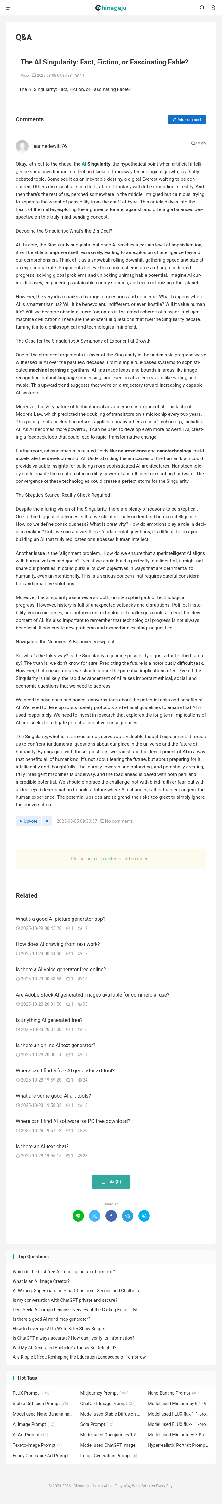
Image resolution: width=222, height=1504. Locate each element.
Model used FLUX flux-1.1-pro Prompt (178, 1424)
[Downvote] (47, 821)
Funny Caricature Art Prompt (43, 1455)
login (90, 858)
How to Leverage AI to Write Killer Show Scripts (59, 1328)
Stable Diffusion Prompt (40, 1403)
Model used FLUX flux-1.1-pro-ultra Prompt (178, 1413)
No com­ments (116, 821)
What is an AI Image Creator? (41, 1281)
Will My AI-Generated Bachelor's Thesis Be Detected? (64, 1347)
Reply (198, 143)
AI (84, 164)
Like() (111, 1181)
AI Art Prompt (30, 1434)
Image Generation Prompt (108, 1455)
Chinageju (110, 8)
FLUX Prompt (31, 1393)
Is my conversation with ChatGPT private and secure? (65, 1300)
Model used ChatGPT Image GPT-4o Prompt (111, 1445)
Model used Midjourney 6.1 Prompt (178, 1403)
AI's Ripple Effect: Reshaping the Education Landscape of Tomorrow (79, 1357)
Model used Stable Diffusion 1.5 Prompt (111, 1413)
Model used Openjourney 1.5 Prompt (111, 1434)
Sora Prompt (97, 1424)
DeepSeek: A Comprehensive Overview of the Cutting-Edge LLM (75, 1309)
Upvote (28, 821)
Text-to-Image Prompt (37, 1445)
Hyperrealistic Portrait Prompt (178, 1445)
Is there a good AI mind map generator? (51, 1319)
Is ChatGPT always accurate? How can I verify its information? (73, 1338)
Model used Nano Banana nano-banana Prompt (43, 1413)
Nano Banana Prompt (173, 1393)
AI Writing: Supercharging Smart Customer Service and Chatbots (76, 1290)
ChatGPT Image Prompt (108, 1403)
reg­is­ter (108, 858)
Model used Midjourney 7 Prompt (178, 1434)
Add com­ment (186, 120)
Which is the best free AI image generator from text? (64, 1271)
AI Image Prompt (33, 1424)
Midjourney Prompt (104, 1393)
